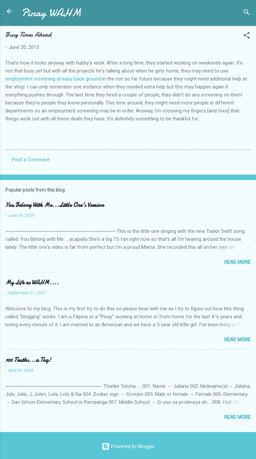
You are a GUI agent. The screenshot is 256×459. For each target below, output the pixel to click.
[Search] (247, 13)
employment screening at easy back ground (53, 79)
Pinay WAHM (51, 12)
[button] (247, 36)
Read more (237, 262)
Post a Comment (31, 160)
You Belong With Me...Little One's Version (54, 205)
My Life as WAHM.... (32, 282)
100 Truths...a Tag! (28, 360)
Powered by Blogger (128, 446)
